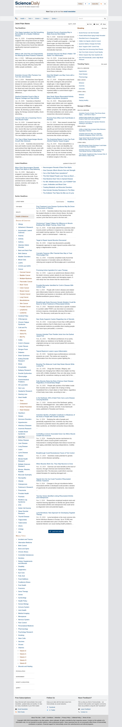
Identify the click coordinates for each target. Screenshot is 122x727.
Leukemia (23, 313)
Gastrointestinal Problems (23, 381)
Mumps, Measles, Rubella (24, 470)
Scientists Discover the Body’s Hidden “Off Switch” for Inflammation (61, 54)
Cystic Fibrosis (23, 346)
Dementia (82, 88)
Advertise (57, 717)
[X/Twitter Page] (89, 3)
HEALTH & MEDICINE (83, 68)
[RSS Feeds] (101, 3)
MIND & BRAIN (81, 80)
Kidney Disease (23, 440)
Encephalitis (22, 367)
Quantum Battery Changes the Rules (90, 44)
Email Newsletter (23, 709)
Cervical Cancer (25, 272)
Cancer (20, 269)
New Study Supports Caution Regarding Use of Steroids (55, 319)
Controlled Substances (26, 555)
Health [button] (23, 18)
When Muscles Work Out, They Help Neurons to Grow (54, 464)
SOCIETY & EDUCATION (22, 682)
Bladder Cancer (25, 275)
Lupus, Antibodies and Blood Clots (54, 184)
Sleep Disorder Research (23, 512)
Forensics (21, 588)
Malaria (20, 456)
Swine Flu (23, 334)
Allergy (20, 224)
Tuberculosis (22, 523)
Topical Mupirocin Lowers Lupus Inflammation (51, 351)
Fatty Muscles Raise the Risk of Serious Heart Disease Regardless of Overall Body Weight (54, 382)
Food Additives (23, 579)
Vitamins (21, 647)
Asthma (20, 242)
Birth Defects (22, 253)
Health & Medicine (22, 216)
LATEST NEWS (20, 201)
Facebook (52, 707)
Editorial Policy (76, 717)
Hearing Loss (22, 394)
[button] (89, 24)
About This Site (35, 717)
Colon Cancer (24, 288)
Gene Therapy (23, 591)
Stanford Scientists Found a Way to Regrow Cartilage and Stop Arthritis (27, 97)
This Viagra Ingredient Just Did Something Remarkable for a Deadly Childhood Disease (29, 34)
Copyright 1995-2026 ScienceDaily (27, 720)
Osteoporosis (22, 484)
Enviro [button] (38, 18)
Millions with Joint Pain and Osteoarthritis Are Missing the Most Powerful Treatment (29, 54)
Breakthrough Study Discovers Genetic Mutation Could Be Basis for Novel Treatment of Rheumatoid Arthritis (56, 303)
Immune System (23, 607)
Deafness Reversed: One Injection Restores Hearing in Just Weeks (92, 122)
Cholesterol (23, 403)
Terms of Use (87, 717)
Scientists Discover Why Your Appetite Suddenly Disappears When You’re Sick (90, 134)
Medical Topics (21, 536)
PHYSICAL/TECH (20, 671)
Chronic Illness (23, 552)
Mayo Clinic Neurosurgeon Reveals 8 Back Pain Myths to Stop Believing (27, 168)
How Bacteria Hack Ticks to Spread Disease (58, 179)
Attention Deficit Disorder (23, 246)
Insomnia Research (24, 428)
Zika (19, 532)
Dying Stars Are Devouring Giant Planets (91, 49)
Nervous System (23, 619)
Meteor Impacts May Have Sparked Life (90, 55)
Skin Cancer (24, 303)
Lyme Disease (23, 452)
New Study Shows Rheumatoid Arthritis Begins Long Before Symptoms (60, 97)
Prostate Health (23, 493)
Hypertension (22, 422)
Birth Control (22, 545)
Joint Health (22, 610)
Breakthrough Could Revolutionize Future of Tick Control (55, 453)
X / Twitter (52, 710)
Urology (20, 529)
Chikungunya (22, 319)
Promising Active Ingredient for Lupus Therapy (52, 270)
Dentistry (21, 558)
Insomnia (81, 86)
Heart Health (22, 397)
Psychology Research (25, 632)
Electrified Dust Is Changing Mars (89, 38)
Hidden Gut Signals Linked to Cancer (90, 41)
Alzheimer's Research (25, 227)
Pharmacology (23, 629)
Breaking (80, 28)
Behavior (81, 83)
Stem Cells (22, 638)
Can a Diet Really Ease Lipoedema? (55, 173)
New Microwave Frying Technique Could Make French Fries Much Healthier (92, 146)
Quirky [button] (54, 18)
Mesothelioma (24, 300)
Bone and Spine (23, 549)
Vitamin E (23, 651)
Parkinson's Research (25, 487)
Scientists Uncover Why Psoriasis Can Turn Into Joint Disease (28, 76)
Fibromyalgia (22, 376)
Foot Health (22, 585)
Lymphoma (23, 310)
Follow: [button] (80, 4)
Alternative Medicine (25, 542)
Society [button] (46, 18)
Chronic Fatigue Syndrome (23, 323)
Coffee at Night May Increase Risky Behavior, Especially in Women (92, 130)
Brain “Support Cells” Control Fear (89, 46)
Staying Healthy (83, 100)
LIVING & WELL (81, 91)
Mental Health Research (23, 460)
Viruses (20, 644)
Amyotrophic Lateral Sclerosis (25, 231)
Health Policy (22, 601)
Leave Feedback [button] (86, 709)
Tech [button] (30, 18)
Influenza (23, 330)
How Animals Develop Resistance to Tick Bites (59, 190)
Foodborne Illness (24, 582)
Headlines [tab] (70, 201)
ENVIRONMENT (20, 676)
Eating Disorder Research (23, 360)
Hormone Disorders (24, 419)
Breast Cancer (24, 291)
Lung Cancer (24, 297)
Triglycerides (22, 520)
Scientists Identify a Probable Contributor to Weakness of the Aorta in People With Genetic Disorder (55, 415)
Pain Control (22, 622)
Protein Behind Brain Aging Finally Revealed (92, 35)
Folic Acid (21, 576)
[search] (105, 18)
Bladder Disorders (24, 256)
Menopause (22, 616)
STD (19, 505)
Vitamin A (23, 654)
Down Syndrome (23, 355)
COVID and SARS (24, 266)
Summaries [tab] (60, 201)
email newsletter (70, 11)
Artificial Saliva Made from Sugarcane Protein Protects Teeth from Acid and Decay (92, 118)
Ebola (20, 364)
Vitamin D (23, 660)
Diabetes (21, 352)
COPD (20, 263)
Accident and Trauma (25, 539)
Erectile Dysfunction (25, 373)
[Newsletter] (105, 3)
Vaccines (21, 641)
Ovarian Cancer (25, 294)
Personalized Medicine (26, 626)
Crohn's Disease (23, 343)
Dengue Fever (23, 349)
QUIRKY (18, 688)
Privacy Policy (66, 717)
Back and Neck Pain (25, 250)
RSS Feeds (21, 712)
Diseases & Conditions (23, 220)
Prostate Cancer (25, 306)
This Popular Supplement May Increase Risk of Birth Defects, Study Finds (93, 154)
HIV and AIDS (23, 385)
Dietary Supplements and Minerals (25, 562)
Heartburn (21, 413)
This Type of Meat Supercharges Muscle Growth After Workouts (28, 140)
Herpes (20, 416)
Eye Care (21, 573)
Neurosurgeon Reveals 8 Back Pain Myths (57, 167)
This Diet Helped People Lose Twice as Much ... (59, 176)
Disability (21, 566)
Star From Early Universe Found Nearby (91, 52)
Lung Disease (23, 446)
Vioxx (21, 400)
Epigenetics (22, 569)
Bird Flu (22, 337)
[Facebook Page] (85, 3)
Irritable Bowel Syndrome (23, 433)
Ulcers (20, 526)
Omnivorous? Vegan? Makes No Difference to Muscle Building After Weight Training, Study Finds (54, 224)
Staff (43, 717)
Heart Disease (24, 410)
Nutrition (81, 97)
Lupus (20, 449)
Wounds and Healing (25, 666)
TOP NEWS (19, 206)
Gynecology (22, 598)
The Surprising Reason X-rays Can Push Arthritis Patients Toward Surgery (60, 140)
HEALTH (18, 212)
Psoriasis (21, 496)
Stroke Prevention (26, 407)
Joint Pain (21, 437)
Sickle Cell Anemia (24, 508)
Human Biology (23, 604)
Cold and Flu (22, 327)
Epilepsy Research (24, 370)
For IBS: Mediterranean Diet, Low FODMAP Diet (59, 182)
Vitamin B (23, 663)
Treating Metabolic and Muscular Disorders (57, 187)
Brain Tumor (24, 285)
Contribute (50, 717)
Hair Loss (21, 388)
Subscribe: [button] (95, 4)
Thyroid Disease (23, 516)
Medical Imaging (23, 613)
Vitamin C (23, 657)
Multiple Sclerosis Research (24, 465)
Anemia (20, 236)
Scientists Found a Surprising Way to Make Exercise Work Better (59, 33)
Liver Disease (22, 443)
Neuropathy (22, 478)
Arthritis (20, 239)
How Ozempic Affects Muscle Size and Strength (59, 170)
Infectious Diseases (24, 425)
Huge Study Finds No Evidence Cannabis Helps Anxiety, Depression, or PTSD (91, 138)
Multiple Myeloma (26, 278)
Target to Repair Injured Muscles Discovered (51, 240)
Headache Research (25, 391)
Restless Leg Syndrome (22, 501)
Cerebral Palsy (23, 316)
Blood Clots (22, 260)
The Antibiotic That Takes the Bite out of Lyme (58, 193)
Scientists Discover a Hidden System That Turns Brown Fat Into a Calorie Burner (91, 150)
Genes (20, 594)
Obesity (20, 481)
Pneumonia (22, 490)
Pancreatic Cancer (26, 281)
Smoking (21, 635)
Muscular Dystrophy (25, 475)
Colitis (20, 340)
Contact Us (84, 712)
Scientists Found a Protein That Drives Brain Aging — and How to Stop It (92, 113)
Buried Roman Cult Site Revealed (89, 33)
